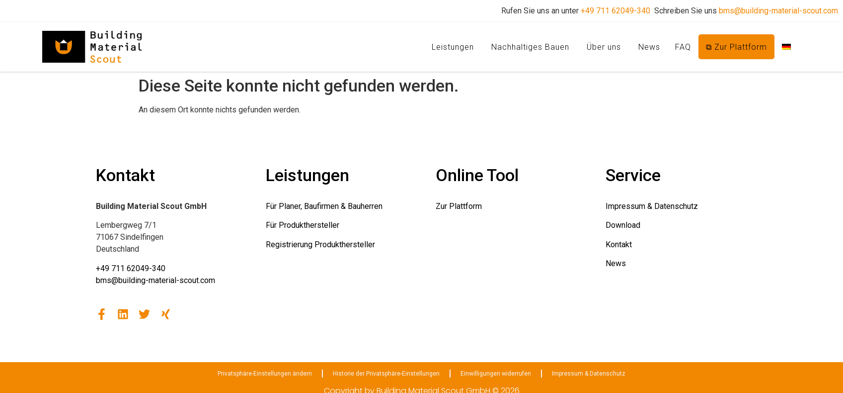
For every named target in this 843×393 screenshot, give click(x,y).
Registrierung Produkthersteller (320, 244)
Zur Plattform (459, 206)
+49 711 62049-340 (615, 10)
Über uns (604, 47)
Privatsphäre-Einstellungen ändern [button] (265, 373)
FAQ (683, 47)
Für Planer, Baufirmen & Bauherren (324, 206)
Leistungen (453, 47)
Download (623, 225)
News (649, 47)
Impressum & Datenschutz (652, 206)
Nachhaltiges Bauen (530, 47)
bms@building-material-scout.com (778, 10)
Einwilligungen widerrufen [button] (495, 373)
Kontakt (619, 244)
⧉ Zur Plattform (736, 47)
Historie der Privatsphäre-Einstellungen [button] (386, 373)
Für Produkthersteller (302, 225)
